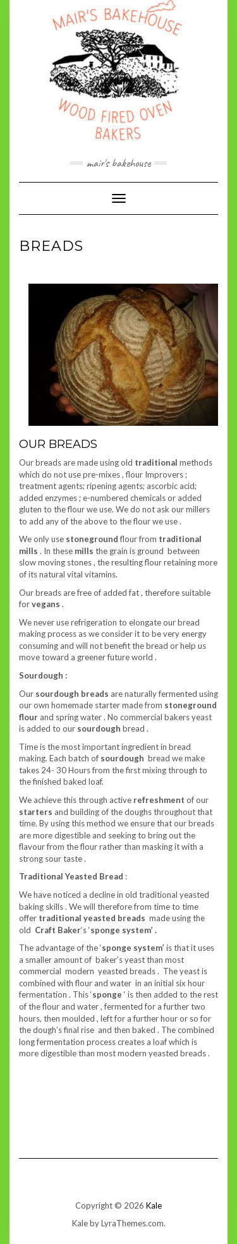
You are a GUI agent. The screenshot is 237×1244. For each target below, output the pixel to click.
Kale (154, 1205)
